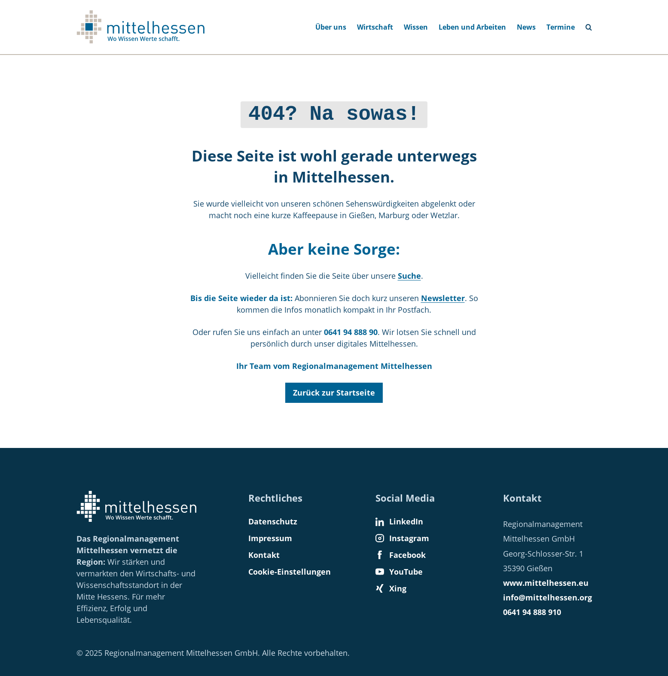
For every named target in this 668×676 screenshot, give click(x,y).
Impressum (270, 538)
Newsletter (443, 296)
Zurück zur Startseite (334, 390)
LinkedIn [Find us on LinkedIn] (399, 521)
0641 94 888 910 (532, 612)
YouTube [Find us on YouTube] (399, 571)
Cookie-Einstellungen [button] (289, 571)
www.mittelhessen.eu (546, 583)
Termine (560, 27)
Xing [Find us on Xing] (390, 588)
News (526, 27)
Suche (409, 273)
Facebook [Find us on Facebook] (400, 555)
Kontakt (264, 555)
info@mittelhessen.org (547, 597)
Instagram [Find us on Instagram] (402, 538)
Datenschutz (272, 521)
